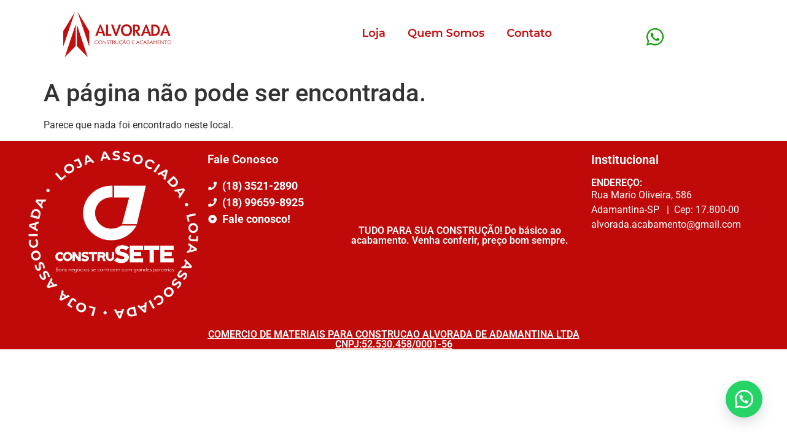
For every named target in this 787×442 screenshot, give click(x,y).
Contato (529, 33)
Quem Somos (446, 33)
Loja (374, 33)
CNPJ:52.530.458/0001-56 (393, 344)
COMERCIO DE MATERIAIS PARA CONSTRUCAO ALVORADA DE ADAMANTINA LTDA (394, 334)
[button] (744, 399)
